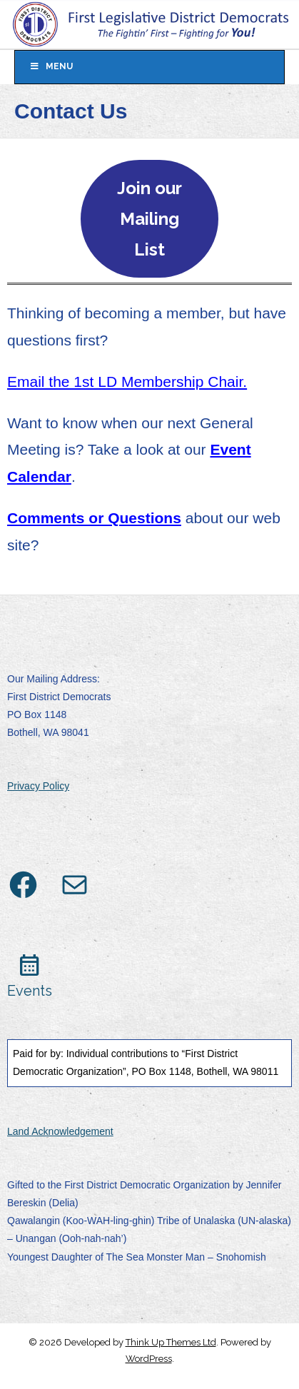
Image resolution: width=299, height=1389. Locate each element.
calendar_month (29, 965)
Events (29, 990)
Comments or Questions (94, 518)
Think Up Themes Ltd (171, 1342)
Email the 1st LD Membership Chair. (127, 381)
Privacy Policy (38, 786)
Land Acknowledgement (60, 1131)
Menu (51, 66)
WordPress (149, 1358)
